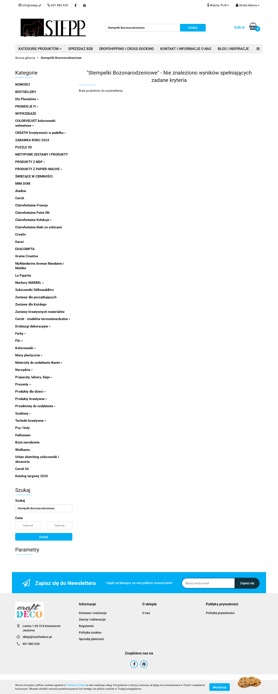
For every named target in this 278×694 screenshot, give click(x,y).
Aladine (20, 191)
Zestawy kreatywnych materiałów (40, 312)
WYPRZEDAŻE (25, 114)
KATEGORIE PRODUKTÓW (40, 49)
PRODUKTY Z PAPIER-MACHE (38, 169)
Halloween (22, 435)
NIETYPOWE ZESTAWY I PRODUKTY (41, 154)
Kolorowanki (25, 348)
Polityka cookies (90, 632)
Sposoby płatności (91, 639)
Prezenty (23, 384)
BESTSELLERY (25, 92)
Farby (20, 333)
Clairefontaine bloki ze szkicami (38, 227)
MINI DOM (22, 184)
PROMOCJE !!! (26, 106)
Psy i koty (22, 428)
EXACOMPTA (25, 249)
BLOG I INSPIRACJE (233, 49)
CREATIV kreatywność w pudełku (40, 133)
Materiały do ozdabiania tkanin (39, 363)
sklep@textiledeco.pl (37, 637)
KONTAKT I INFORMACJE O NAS (185, 49)
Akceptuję (220, 687)
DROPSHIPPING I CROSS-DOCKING (126, 49)
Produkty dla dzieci (30, 391)
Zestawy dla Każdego (30, 304)
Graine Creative (26, 256)
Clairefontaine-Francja (31, 205)
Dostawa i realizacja (93, 613)
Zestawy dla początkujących (35, 297)
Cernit (19, 198)
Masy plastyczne (29, 355)
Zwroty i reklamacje (92, 619)
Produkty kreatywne (31, 399)
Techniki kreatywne (30, 421)
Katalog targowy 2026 (31, 476)
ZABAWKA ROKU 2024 (32, 140)
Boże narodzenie (27, 442)
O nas (146, 613)
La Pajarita (23, 275)
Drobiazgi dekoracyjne (33, 326)
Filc (19, 341)
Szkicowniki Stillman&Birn (34, 290)
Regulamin (86, 626)
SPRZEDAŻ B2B (80, 49)
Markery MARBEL (29, 283)
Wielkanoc (22, 450)
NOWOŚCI (22, 84)
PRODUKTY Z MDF (30, 162)
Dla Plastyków (27, 99)
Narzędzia (24, 370)
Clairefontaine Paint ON (32, 213)
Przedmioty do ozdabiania (35, 406)
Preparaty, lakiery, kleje (33, 377)
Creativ (20, 234)
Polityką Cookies (76, 685)
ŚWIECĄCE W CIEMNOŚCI (34, 176)
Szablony (23, 413)
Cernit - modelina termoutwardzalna (42, 319)
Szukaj (43, 537)
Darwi (19, 242)
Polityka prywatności (220, 613)
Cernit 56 (22, 469)
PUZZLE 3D (23, 147)
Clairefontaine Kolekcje (33, 220)
